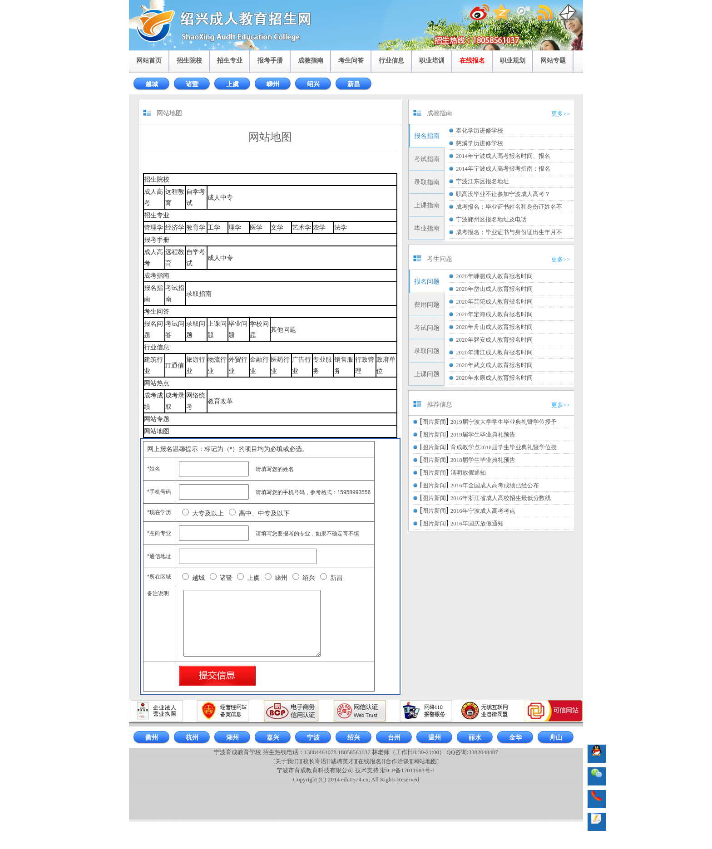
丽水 (475, 737)
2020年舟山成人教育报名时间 (494, 327)
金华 (515, 737)
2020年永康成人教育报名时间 (494, 377)
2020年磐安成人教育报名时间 (494, 339)
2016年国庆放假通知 (477, 523)
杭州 (192, 737)
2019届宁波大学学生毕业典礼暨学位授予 (503, 421)
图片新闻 (434, 421)
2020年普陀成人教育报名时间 (494, 301)
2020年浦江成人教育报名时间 (494, 352)
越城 (151, 84)
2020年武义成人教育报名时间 (494, 365)
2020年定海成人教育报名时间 (494, 314)
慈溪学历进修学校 (479, 143)
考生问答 (351, 60)
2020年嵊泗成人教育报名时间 (494, 276)
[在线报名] (370, 761)
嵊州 (273, 84)
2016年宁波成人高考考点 (482, 510)
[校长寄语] (315, 761)
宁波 (313, 737)
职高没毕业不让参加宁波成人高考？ (503, 194)
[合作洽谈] (397, 761)
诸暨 (192, 84)
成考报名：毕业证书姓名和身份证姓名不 (509, 206)
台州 (394, 737)
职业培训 (432, 60)
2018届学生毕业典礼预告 (482, 459)
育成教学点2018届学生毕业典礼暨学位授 (503, 447)
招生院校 (189, 60)
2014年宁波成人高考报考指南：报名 (503, 168)
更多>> (560, 113)
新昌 (353, 84)
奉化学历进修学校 (479, 130)
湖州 (232, 737)
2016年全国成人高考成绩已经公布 (494, 485)
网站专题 (553, 60)
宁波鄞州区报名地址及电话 (491, 219)
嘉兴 (273, 737)
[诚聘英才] (342, 761)
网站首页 (149, 60)
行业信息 (391, 60)
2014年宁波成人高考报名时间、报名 (503, 155)
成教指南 (310, 60)
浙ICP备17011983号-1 (407, 770)
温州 (434, 737)
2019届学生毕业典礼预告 (482, 434)
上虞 (232, 84)
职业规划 (512, 60)
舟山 (555, 737)
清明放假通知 (468, 472)
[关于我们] (287, 761)
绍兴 (313, 84)
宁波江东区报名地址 (482, 181)
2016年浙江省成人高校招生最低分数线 (500, 498)
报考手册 (270, 60)
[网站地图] (425, 761)
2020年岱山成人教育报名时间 (494, 288)
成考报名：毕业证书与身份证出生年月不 (509, 232)
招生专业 (229, 60)
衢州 (151, 737)
